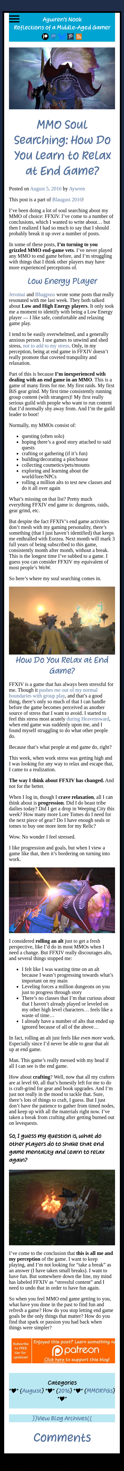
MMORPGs (99, 1391)
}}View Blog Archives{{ (62, 1418)
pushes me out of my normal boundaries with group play (53, 692)
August (31, 1391)
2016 (64, 1391)
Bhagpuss (45, 294)
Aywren (77, 188)
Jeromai (17, 294)
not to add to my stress (46, 345)
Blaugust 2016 (67, 199)
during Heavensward (88, 719)
